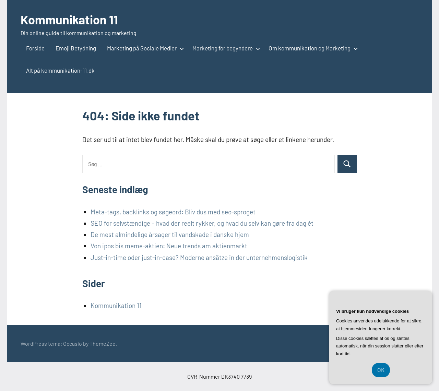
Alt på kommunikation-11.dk (60, 70)
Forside (35, 48)
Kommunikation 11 (69, 19)
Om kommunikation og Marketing (312, 48)
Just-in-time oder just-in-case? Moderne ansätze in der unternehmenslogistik (199, 257)
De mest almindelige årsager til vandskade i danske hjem (170, 234)
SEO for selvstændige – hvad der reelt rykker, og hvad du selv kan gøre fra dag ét (202, 223)
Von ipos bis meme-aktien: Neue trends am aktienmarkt (169, 246)
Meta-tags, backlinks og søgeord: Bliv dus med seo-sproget (173, 212)
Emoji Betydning (76, 48)
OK (380, 369)
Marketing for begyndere (225, 48)
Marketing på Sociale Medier (144, 48)
